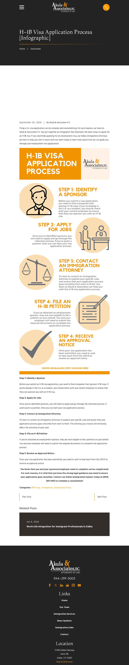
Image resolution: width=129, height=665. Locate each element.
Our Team (64, 568)
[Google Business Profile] (67, 546)
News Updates (64, 582)
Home (64, 561)
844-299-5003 (64, 539)
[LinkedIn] (61, 546)
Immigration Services (64, 575)
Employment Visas (62, 448)
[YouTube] (79, 546)
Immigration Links (64, 588)
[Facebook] (49, 546)
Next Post (102, 458)
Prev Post (26, 458)
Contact (64, 595)
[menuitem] (22, 659)
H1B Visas (35, 448)
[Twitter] (55, 546)
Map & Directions (64, 622)
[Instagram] (73, 546)
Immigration (47, 448)
